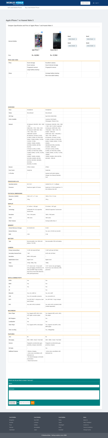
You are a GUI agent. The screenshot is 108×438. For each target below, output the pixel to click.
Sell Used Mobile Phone (15, 8)
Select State (85, 3)
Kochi (60, 427)
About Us (85, 420)
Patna (60, 420)
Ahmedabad (37, 427)
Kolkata (36, 425)
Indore (60, 422)
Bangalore (11, 420)
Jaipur (35, 430)
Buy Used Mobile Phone (32, 8)
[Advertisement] (54, 14)
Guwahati (61, 430)
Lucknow (36, 422)
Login (96, 3)
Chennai (11, 427)
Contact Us (86, 425)
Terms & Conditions (87, 427)
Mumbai (11, 422)
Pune (10, 425)
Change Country (87, 430)
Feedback (89, 422)
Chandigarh (61, 425)
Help (84, 422)
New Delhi (36, 420)
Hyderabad (11, 430)
